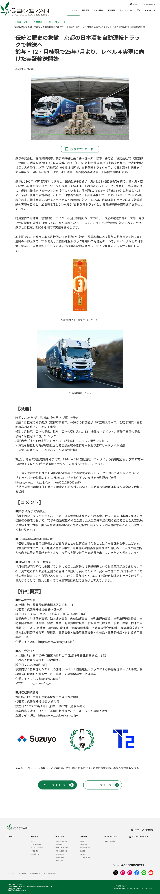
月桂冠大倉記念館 (109, 841)
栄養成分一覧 (35, 854)
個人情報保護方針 (35, 873)
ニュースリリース (57, 21)
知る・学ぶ (98, 10)
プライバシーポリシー (50, 873)
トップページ (102, 785)
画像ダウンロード (81, 149)
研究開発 (82, 851)
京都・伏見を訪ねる (61, 851)
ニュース (73, 10)
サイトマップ (11, 873)
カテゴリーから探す (37, 841)
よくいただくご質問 (61, 841)
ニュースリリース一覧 (57, 785)
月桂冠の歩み (83, 844)
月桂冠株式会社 (121, 885)
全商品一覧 (34, 851)
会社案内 (82, 841)
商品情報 (85, 10)
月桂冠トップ (20, 21)
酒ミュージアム (125, 10)
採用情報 (82, 854)
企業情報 (111, 10)
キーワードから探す (37, 848)
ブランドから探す (36, 844)
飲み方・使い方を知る (62, 848)
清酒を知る (59, 844)
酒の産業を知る (60, 854)
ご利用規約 (22, 873)
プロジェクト (59, 861)
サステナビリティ (85, 848)
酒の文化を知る (60, 857)
